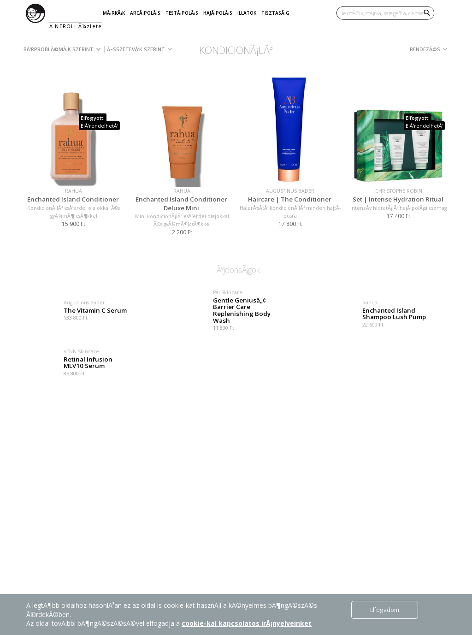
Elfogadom (384, 609)
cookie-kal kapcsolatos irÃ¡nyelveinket (247, 623)
